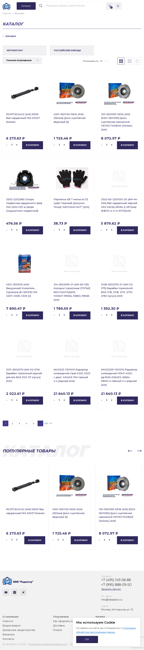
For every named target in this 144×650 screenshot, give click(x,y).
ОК (87, 639)
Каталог (100, 616)
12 (101, 61)
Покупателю (61, 616)
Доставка (59, 625)
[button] (130, 451)
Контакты (8, 638)
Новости (8, 621)
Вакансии (8, 634)
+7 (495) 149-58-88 (116, 580)
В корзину (32, 145)
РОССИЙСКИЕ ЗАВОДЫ (67, 50)
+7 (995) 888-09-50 (116, 585)
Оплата (57, 630)
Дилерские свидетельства (19, 630)
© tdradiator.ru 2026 (14, 644)
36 (107, 61)
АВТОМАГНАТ (15, 50)
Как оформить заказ (65, 621)
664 (46, 423)
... (40, 423)
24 (104, 61)
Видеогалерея (11, 625)
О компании (10, 616)
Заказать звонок (111, 589)
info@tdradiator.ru (111, 599)
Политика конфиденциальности (47, 644)
